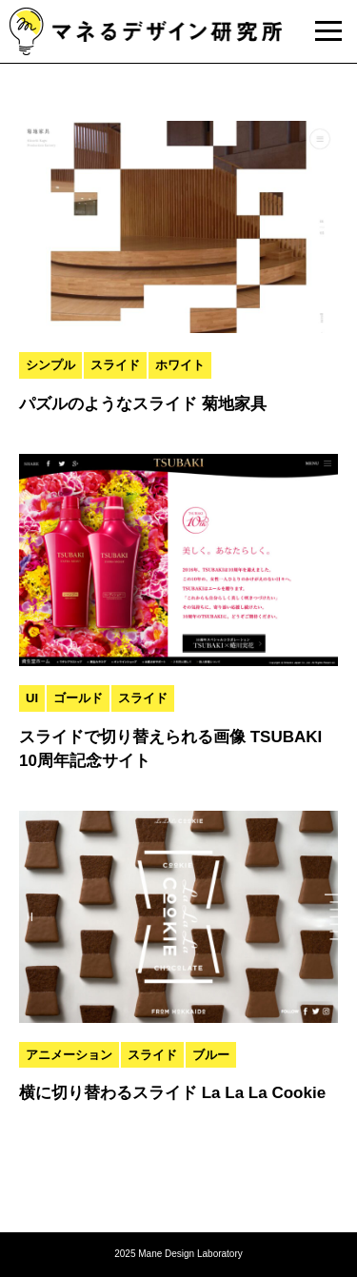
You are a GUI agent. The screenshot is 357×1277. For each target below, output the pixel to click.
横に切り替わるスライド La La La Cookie (172, 1093)
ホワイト (180, 365)
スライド (115, 365)
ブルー (210, 1055)
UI (32, 698)
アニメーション (69, 1055)
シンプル (50, 365)
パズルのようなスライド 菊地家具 (143, 404)
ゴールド (78, 698)
